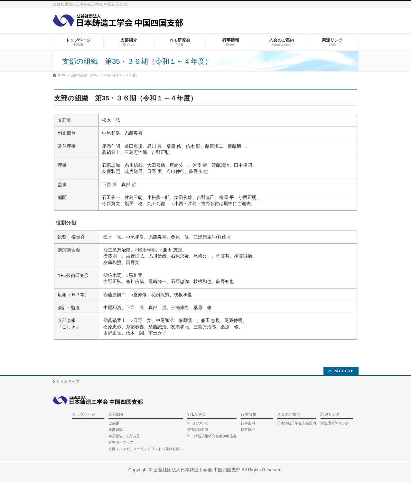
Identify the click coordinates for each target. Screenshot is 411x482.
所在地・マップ (120, 442)
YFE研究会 (196, 414)
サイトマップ (67, 381)
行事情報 (248, 414)
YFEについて (197, 423)
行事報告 (248, 429)
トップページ (83, 414)
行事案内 (248, 423)
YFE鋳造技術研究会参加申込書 (211, 436)
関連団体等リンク (335, 423)
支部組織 (115, 429)
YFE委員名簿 (197, 429)
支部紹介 (116, 414)
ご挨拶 (113, 423)
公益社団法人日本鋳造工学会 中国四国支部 (197, 469)
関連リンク (330, 414)
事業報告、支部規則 (124, 436)
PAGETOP (343, 371)
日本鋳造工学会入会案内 (296, 423)
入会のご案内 (288, 414)
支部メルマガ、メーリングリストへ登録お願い (145, 449)
